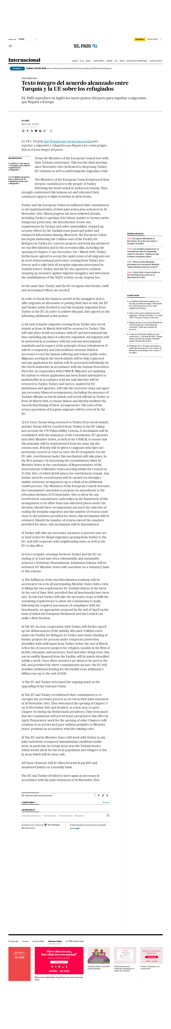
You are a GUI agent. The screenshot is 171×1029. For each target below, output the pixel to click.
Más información (29, 828)
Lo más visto (133, 295)
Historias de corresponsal (137, 61)
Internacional (24, 60)
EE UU (82, 61)
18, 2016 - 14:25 (30, 124)
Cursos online (38, 941)
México (88, 61)
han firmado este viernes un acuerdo (67, 141)
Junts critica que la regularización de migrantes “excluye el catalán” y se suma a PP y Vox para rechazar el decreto (145, 315)
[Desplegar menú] (10, 46)
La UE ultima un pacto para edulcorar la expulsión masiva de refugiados (19, 180)
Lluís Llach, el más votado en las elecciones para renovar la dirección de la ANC (143, 275)
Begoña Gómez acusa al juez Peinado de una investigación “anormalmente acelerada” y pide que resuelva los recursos (145, 325)
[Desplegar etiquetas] (108, 815)
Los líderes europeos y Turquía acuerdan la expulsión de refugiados (19, 167)
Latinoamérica (98, 61)
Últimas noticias (156, 61)
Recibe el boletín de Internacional (38, 795)
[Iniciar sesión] (154, 39)
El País (25, 120)
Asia (115, 61)
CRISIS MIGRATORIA (29, 78)
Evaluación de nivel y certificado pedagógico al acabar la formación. (124, 968)
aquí (77, 828)
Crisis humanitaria (65, 816)
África (122, 61)
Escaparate (13, 941)
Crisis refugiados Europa (31, 816)
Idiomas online (55, 941)
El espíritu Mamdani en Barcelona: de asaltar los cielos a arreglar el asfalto (142, 241)
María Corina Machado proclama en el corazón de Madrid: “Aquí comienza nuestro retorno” (143, 264)
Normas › (106, 802)
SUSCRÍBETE (139, 39)
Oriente (109, 61)
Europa (75, 61)
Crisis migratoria (49, 816)
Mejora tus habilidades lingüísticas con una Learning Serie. (59, 978)
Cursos (25, 941)
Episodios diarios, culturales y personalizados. (99, 967)
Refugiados (79, 816)
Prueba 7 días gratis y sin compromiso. (150, 967)
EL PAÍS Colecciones (75, 941)
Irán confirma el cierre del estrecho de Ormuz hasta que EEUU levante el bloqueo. (69, 68)
